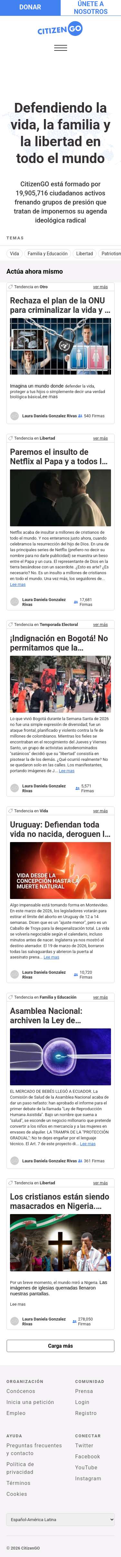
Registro (86, 1413)
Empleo (16, 1413)
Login (82, 1402)
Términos (18, 1483)
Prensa (84, 1391)
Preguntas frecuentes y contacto (34, 1449)
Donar (30, 7)
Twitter (84, 1445)
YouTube (86, 1467)
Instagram (88, 1478)
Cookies (16, 1494)
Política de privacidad (20, 1468)
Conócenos (20, 1391)
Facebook (87, 1456)
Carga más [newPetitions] (60, 1346)
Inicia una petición (30, 1402)
